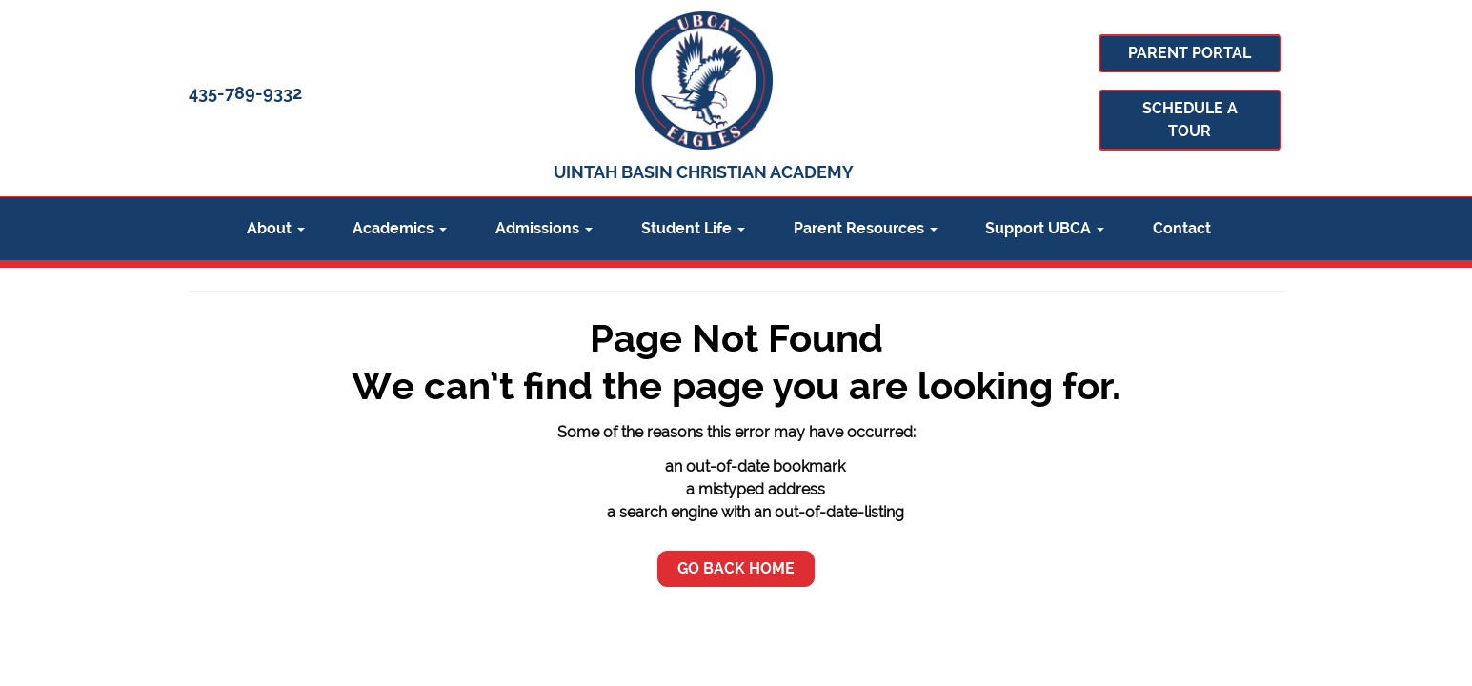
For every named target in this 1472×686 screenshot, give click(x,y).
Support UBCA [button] (1044, 228)
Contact (1182, 228)
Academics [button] (400, 228)
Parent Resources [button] (866, 228)
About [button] (276, 228)
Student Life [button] (693, 228)
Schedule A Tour (1190, 119)
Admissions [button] (544, 228)
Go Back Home (736, 568)
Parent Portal (1189, 53)
